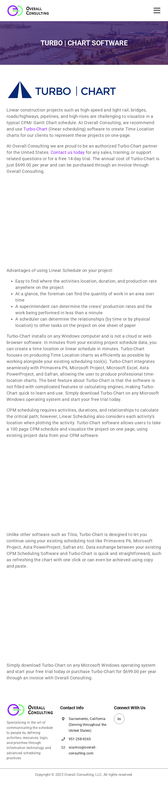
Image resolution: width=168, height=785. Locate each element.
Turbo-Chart (35, 129)
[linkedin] (119, 719)
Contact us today (68, 152)
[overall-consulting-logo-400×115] (30, 705)
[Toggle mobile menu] (157, 10)
